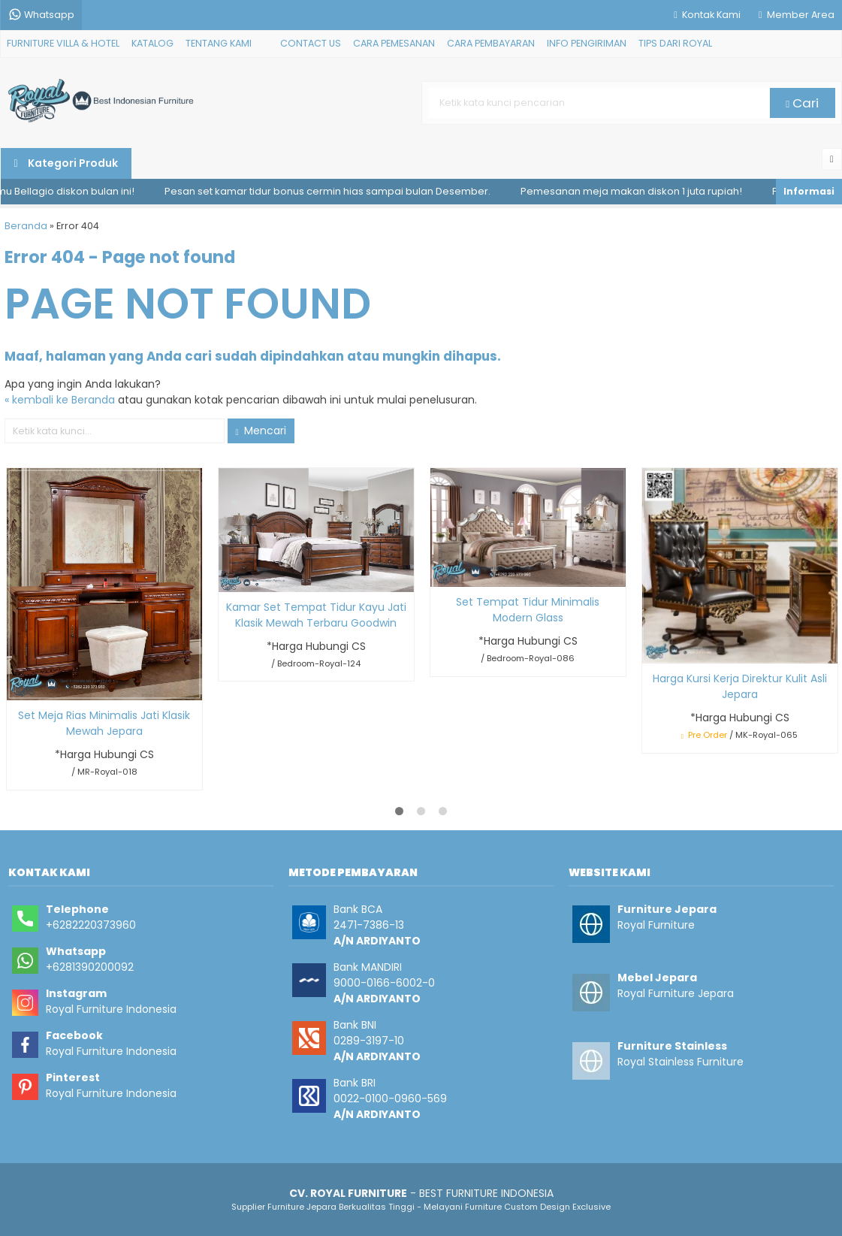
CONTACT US (310, 43)
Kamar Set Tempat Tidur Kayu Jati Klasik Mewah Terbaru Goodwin (316, 615)
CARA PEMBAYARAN (491, 43)
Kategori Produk (66, 163)
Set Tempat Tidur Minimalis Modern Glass (527, 609)
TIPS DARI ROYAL (675, 43)
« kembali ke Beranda (60, 399)
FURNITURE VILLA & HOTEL (63, 43)
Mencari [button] (261, 430)
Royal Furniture (656, 924)
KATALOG (152, 43)
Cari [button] (802, 103)
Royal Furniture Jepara (675, 993)
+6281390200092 (90, 967)
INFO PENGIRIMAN (586, 43)
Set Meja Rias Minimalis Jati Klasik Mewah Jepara (104, 723)
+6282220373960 (91, 924)
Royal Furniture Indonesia (111, 1009)
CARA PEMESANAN (394, 43)
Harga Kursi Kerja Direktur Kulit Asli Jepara (740, 686)
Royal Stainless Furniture (680, 1061)
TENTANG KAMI (219, 43)
